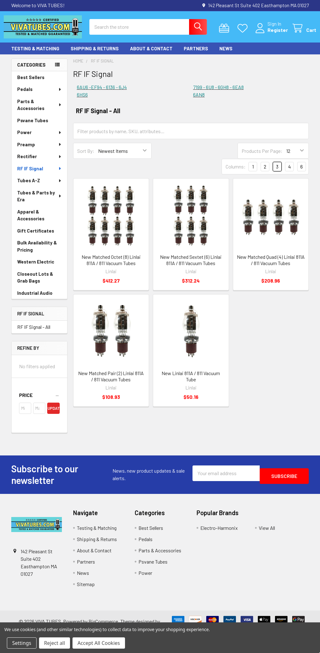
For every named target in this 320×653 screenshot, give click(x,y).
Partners (196, 54)
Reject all (54, 643)
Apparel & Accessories (30, 220)
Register (270, 34)
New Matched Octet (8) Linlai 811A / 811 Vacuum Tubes (111, 265)
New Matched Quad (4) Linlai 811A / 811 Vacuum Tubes (271, 265)
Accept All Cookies (99, 643)
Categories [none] (31, 70)
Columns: (236, 172)
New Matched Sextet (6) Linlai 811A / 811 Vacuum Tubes (191, 265)
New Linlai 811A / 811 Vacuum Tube (191, 382)
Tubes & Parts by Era (39, 201)
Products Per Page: (262, 156)
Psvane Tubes (32, 126)
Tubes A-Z (39, 186)
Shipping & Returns (95, 54)
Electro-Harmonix (219, 533)
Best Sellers (30, 83)
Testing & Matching (35, 54)
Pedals (39, 95)
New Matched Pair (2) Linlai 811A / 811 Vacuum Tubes (111, 382)
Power (39, 138)
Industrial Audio (34, 298)
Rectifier (39, 162)
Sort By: (85, 156)
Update (53, 413)
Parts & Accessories (39, 110)
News (225, 54)
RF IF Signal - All (33, 332)
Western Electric (35, 267)
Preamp (39, 150)
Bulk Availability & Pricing (37, 251)
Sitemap (86, 590)
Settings (21, 643)
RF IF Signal (39, 174)
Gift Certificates (35, 236)
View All (267, 533)
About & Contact (151, 54)
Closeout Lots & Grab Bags (35, 283)
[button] (39, 400)
